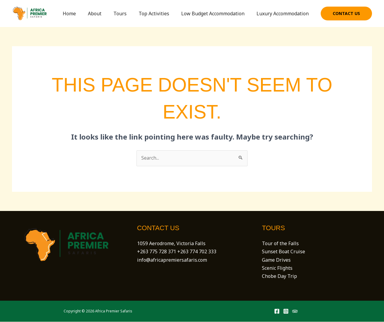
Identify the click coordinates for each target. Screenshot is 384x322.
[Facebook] (277, 311)
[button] (346, 13)
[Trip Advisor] (295, 311)
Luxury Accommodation (284, 13)
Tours (128, 13)
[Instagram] (286, 311)
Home (82, 13)
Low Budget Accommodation (216, 13)
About (105, 13)
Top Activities (160, 13)
